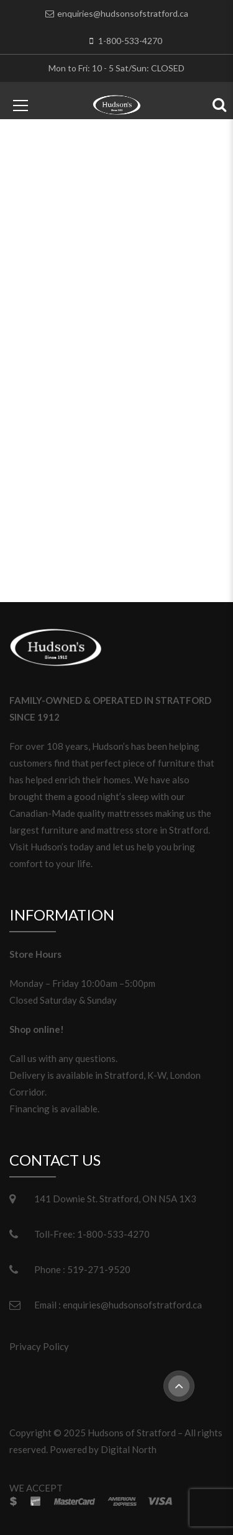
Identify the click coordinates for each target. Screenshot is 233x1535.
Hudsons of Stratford (132, 1432)
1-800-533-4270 (130, 40)
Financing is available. (54, 1108)
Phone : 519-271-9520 (82, 1269)
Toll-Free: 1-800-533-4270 (92, 1234)
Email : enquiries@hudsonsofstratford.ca (118, 1304)
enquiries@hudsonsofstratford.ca (122, 13)
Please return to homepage (116, 516)
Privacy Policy (39, 1346)
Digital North (129, 1449)
